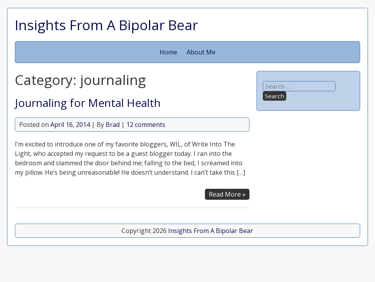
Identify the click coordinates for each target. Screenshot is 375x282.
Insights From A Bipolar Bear (106, 24)
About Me (201, 52)
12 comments (145, 124)
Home (168, 52)
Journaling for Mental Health (88, 102)
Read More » (227, 194)
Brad (113, 124)
